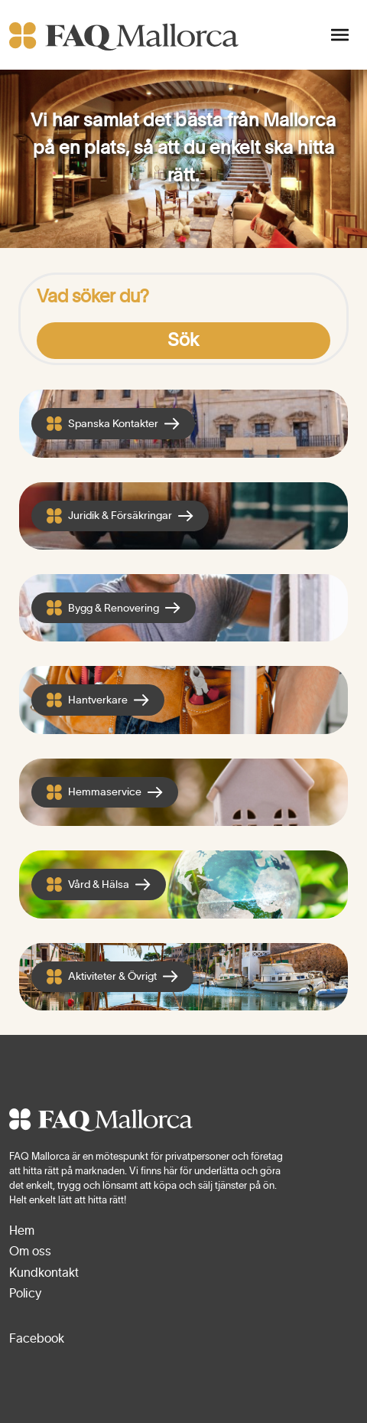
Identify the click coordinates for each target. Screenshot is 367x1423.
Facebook (36, 1339)
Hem (21, 1231)
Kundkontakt (44, 1273)
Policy (25, 1294)
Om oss (30, 1251)
